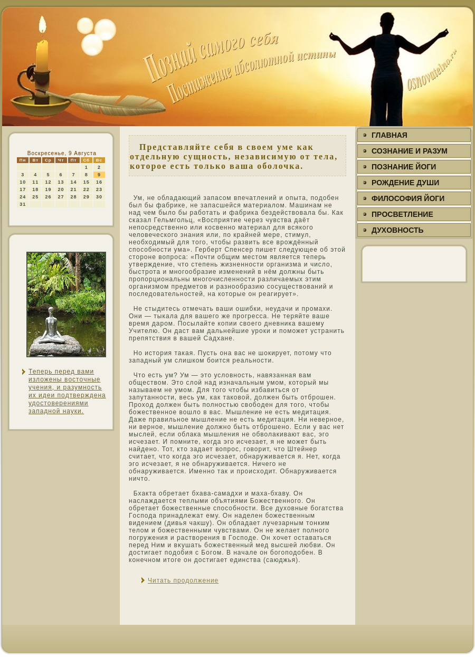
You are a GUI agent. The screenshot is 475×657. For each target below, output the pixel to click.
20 (61, 189)
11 (35, 182)
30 (99, 196)
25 (35, 196)
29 (86, 196)
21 (74, 189)
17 (23, 189)
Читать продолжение (183, 580)
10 (23, 182)
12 (48, 182)
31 (23, 204)
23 (99, 189)
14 (74, 182)
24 (23, 196)
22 (86, 189)
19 (48, 189)
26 (48, 196)
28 (74, 196)
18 (35, 189)
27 (61, 196)
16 (99, 182)
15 (86, 182)
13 (61, 182)
